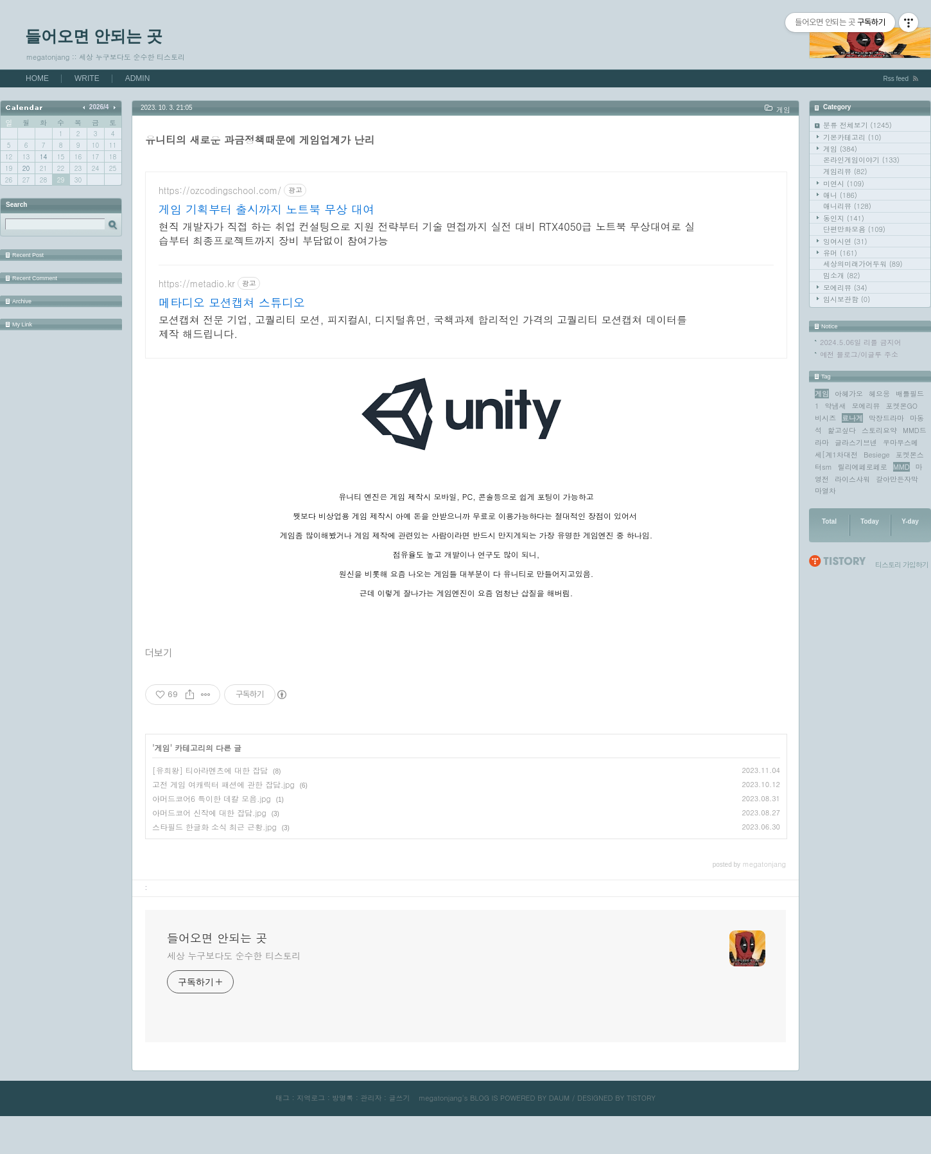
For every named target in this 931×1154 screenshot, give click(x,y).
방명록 (342, 1136)
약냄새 (835, 406)
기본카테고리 (852, 137)
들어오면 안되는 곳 (93, 36)
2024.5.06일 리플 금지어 (860, 342)
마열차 (825, 490)
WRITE (87, 78)
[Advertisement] (466, 284)
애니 (840, 195)
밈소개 (841, 275)
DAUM (559, 1136)
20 (26, 168)
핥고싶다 (842, 430)
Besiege (877, 454)
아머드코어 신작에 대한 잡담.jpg (209, 850)
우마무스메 (900, 442)
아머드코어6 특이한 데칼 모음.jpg (211, 836)
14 (43, 156)
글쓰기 (399, 1136)
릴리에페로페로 (862, 467)
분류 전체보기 (857, 125)
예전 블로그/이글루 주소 (859, 354)
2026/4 (99, 107)
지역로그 (311, 1136)
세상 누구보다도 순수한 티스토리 (233, 993)
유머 (840, 253)
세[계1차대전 (836, 454)
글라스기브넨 (856, 442)
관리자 (370, 1136)
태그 (282, 1136)
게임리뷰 (845, 171)
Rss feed (896, 78)
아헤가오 (849, 393)
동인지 (843, 218)
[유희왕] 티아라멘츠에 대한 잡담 (210, 808)
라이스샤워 (852, 479)
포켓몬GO (901, 406)
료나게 (852, 418)
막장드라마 (886, 418)
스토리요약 (879, 430)
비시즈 (825, 418)
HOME (37, 78)
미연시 (843, 183)
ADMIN (137, 78)
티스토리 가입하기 (901, 564)
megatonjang (440, 1136)
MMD (901, 467)
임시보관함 (846, 299)
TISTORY (641, 1136)
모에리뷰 (845, 287)
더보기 (158, 691)
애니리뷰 (847, 206)
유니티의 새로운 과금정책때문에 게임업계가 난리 (259, 139)
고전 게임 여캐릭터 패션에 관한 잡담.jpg (223, 822)
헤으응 (879, 393)
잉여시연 (845, 241)
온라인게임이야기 (861, 159)
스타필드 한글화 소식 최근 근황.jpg (214, 864)
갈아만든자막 (897, 479)
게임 (840, 149)
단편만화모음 (854, 229)
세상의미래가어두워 (863, 264)
